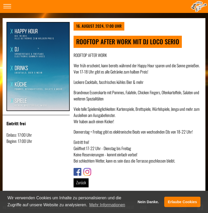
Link (76, 171)
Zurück (81, 182)
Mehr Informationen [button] (107, 205)
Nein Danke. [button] (148, 202)
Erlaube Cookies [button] (182, 202)
